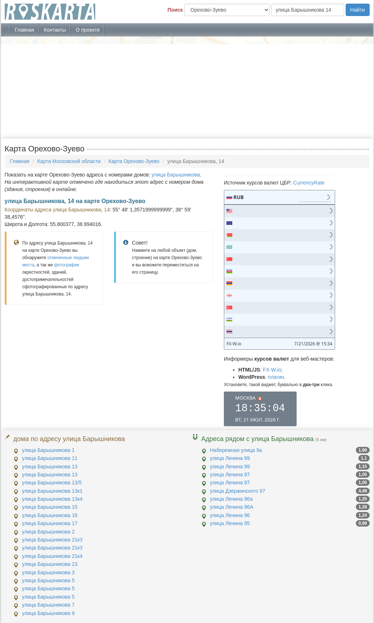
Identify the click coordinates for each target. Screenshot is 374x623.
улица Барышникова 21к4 (52, 556)
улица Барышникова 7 (48, 605)
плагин (276, 377)
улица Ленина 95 (230, 523)
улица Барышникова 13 (50, 466)
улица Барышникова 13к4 (52, 499)
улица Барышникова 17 (50, 523)
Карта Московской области (68, 161)
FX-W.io (272, 370)
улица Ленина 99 (230, 458)
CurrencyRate (309, 183)
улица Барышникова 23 (50, 564)
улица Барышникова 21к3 (52, 540)
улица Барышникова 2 (48, 532)
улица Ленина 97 (230, 474)
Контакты (55, 30)
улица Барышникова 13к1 (52, 491)
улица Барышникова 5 (48, 580)
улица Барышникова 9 (48, 613)
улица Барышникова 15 (50, 507)
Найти (357, 10)
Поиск (175, 10)
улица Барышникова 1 (48, 450)
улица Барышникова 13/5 (52, 482)
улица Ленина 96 (230, 515)
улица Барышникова (176, 175)
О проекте (88, 30)
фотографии (66, 264)
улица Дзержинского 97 (237, 491)
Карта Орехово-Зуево (134, 161)
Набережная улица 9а (236, 450)
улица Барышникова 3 (48, 572)
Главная (24, 30)
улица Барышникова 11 (50, 458)
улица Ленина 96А (231, 507)
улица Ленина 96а (231, 499)
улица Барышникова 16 (50, 515)
